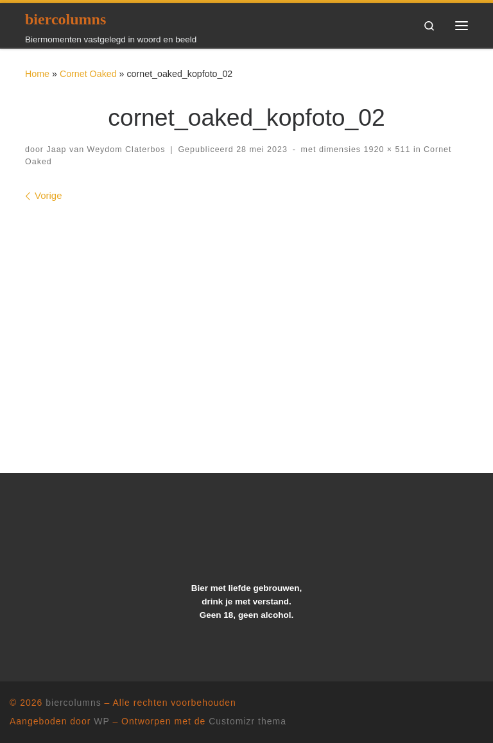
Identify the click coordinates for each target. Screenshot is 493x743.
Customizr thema (247, 721)
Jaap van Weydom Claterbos (105, 149)
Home (37, 74)
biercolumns (73, 702)
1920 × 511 (385, 149)
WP (101, 721)
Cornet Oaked (88, 74)
